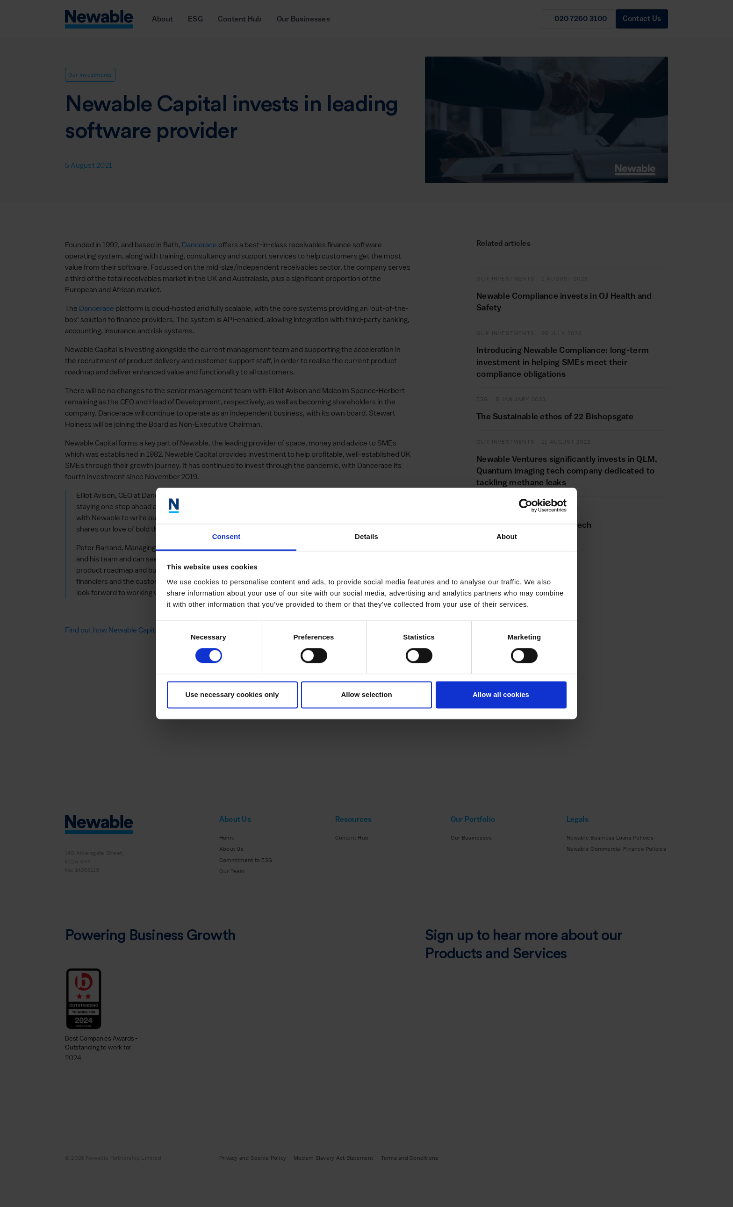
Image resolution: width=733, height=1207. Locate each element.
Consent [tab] (226, 536)
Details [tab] (366, 536)
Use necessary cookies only (232, 694)
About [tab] (506, 536)
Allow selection (366, 694)
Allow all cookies (501, 694)
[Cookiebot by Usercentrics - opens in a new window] (526, 506)
